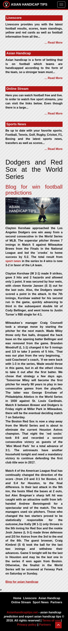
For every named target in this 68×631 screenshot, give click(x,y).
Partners (56, 602)
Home (17, 598)
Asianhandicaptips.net (22, 612)
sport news (13, 261)
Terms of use (51, 620)
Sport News (41, 602)
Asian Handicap (49, 598)
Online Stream (21, 602)
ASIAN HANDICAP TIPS (25, 4)
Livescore (30, 598)
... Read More (53, 42)
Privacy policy (27, 624)
